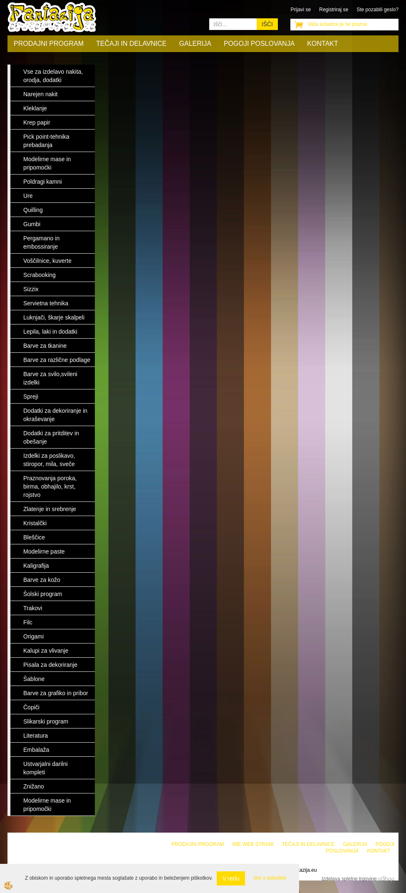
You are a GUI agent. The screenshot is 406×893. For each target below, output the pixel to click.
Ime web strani (252, 844)
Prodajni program (49, 43)
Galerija (195, 43)
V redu (230, 878)
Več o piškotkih (270, 878)
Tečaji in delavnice (131, 43)
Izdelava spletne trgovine (349, 879)
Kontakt (322, 43)
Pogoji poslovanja (259, 43)
